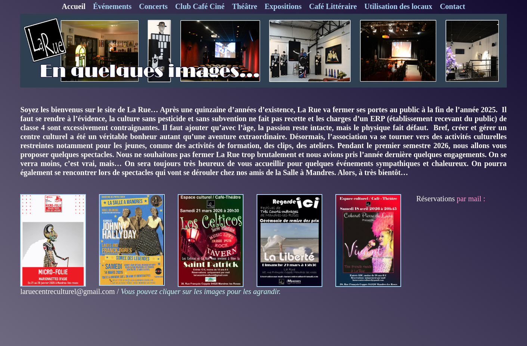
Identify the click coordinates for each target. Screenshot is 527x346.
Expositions (283, 6)
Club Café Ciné (199, 6)
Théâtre (244, 6)
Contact (452, 6)
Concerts (153, 6)
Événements (112, 6)
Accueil (74, 6)
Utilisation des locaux (398, 6)
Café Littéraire (333, 6)
